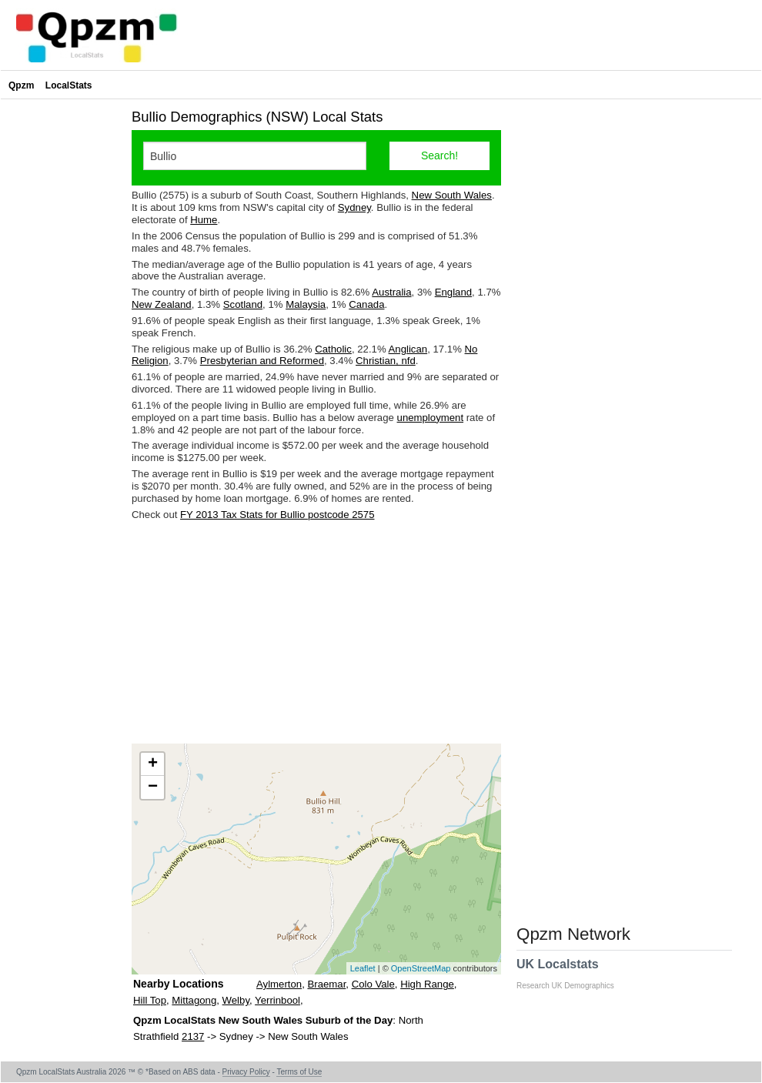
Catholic (333, 349)
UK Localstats (573, 974)
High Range (427, 984)
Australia (391, 292)
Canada (366, 304)
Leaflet (363, 968)
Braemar (326, 984)
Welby (235, 1000)
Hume (203, 220)
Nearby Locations (178, 984)
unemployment (430, 417)
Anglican (408, 349)
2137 (193, 1036)
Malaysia (306, 304)
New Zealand (162, 304)
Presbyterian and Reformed (262, 360)
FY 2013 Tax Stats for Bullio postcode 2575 (277, 514)
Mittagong (194, 1000)
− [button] (153, 787)
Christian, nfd (386, 360)
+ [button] (153, 764)
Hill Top (149, 1000)
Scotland (242, 304)
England (453, 292)
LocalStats (68, 85)
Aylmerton (279, 984)
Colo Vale (373, 984)
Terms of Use (299, 1072)
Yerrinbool (277, 1000)
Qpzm (21, 85)
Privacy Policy (246, 1072)
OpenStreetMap (421, 968)
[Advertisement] (316, 632)
